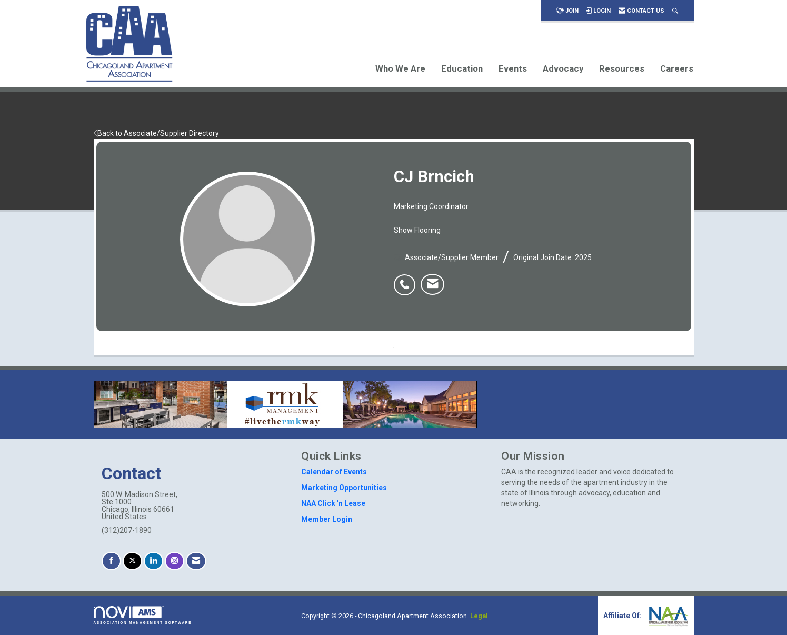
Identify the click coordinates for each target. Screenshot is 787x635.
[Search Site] (675, 10)
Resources (621, 68)
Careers (676, 68)
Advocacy (563, 68)
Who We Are (400, 68)
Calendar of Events (334, 472)
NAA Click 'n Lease (333, 503)
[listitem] (407, 279)
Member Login (326, 519)
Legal (479, 616)
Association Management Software (143, 615)
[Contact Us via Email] (196, 561)
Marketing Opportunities (344, 487)
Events (513, 68)
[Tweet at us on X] (132, 561)
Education (462, 68)
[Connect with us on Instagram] (174, 561)
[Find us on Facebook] (111, 561)
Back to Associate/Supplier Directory (156, 133)
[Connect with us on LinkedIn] (153, 561)
